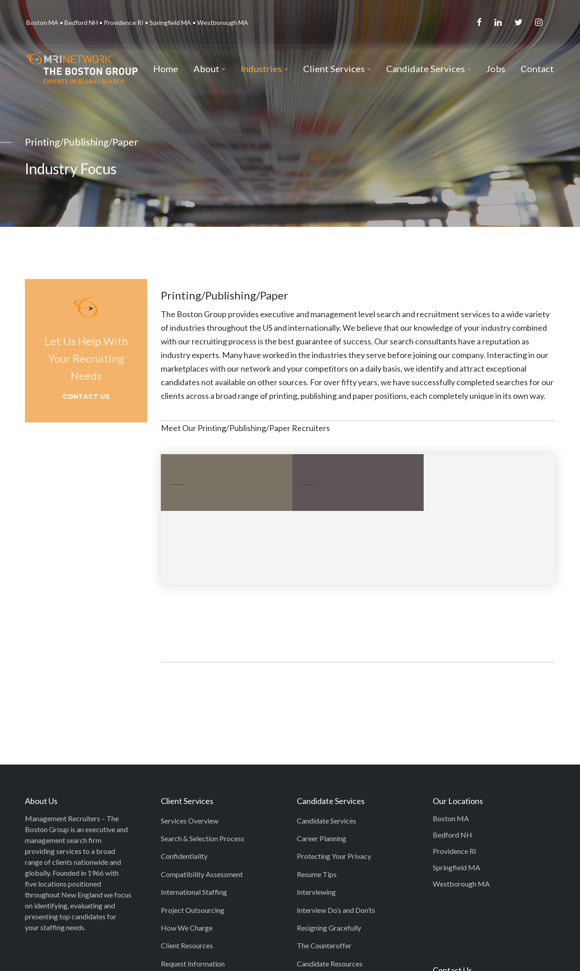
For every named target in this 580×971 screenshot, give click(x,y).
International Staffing (194, 892)
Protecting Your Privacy (334, 856)
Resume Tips (317, 874)
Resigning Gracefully (329, 927)
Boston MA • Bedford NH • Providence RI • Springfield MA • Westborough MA (137, 22)
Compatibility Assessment (202, 874)
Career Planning (321, 838)
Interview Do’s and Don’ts (336, 910)
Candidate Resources (329, 963)
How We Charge (187, 927)
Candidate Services (326, 820)
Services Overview (189, 820)
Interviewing (316, 892)
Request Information (193, 963)
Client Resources (187, 945)
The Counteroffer (324, 945)
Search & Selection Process (202, 838)
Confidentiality (184, 856)
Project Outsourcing (192, 910)
